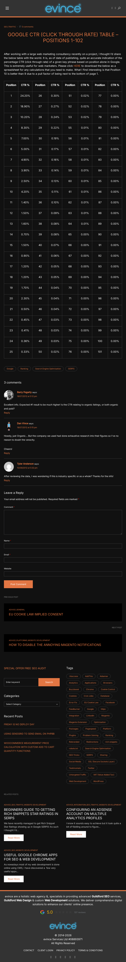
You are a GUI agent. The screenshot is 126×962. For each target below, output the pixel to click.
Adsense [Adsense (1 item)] (104, 675)
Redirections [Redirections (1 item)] (92, 740)
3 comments (27, 26)
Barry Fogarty (24, 392)
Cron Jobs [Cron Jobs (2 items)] (88, 695)
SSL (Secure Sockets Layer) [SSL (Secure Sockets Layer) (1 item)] (101, 760)
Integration (80, 803)
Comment (9, 507)
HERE (77, 65)
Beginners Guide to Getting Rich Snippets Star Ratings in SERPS (30, 812)
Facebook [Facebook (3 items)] (110, 701)
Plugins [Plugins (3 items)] (72, 734)
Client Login (45, 948)
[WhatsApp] (60, 955)
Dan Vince (22, 423)
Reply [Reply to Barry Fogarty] (7, 412)
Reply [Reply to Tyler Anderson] (7, 480)
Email (7, 554)
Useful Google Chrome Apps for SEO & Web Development (30, 855)
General (20, 610)
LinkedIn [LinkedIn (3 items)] (90, 714)
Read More (14, 836)
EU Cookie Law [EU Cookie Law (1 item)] (91, 701)
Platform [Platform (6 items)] (107, 727)
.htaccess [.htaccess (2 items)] (73, 675)
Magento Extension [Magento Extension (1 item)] (78, 721)
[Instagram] (75, 955)
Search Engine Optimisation (48, 368)
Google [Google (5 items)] (90, 708)
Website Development (39, 640)
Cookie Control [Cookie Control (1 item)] (108, 688)
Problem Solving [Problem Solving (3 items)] (90, 734)
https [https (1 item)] (103, 708)
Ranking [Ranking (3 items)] (109, 734)
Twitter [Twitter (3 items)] (91, 767)
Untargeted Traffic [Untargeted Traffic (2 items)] (77, 773)
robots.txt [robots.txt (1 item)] (73, 747)
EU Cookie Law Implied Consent (32, 614)
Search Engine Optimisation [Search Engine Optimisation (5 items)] (98, 747)
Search (49, 680)
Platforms (21, 640)
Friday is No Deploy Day (19, 723)
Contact (28, 948)
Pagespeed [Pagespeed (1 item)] (90, 727)
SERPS (71, 368)
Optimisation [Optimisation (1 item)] (100, 721)
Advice (12, 610)
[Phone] (55, 955)
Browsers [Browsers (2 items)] (107, 681)
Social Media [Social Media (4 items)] (75, 760)
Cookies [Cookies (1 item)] (73, 695)
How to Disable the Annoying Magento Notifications (48, 644)
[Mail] (51, 955)
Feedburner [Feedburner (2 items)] (74, 708)
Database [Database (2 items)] (105, 695)
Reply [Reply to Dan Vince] (7, 453)
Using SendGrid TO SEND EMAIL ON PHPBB (29, 732)
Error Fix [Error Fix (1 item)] (73, 701)
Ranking (24, 368)
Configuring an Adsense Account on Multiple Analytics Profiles (88, 812)
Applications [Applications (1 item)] (90, 681)
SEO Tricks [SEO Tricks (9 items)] (74, 754)
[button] (7, 8)
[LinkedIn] (65, 955)
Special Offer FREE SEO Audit (25, 667)
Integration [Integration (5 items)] (74, 714)
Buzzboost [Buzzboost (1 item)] (74, 688)
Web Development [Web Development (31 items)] (77, 780)
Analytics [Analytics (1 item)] (73, 681)
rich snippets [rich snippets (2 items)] (111, 740)
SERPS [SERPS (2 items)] (89, 754)
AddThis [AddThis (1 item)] (89, 675)
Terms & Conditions (90, 948)
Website (7, 568)
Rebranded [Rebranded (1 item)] (74, 740)
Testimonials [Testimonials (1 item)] (75, 767)
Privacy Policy (65, 948)
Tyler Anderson (25, 463)
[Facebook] (70, 955)
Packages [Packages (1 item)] (73, 727)
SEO (6, 27)
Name (7, 540)
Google (10, 368)
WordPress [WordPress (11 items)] (98, 780)
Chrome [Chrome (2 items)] (90, 688)
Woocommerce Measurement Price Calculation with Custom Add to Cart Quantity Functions (29, 745)
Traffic (12, 27)
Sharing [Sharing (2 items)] (103, 754)
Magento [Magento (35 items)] (105, 714)
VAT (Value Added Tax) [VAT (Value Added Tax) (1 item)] (103, 773)
